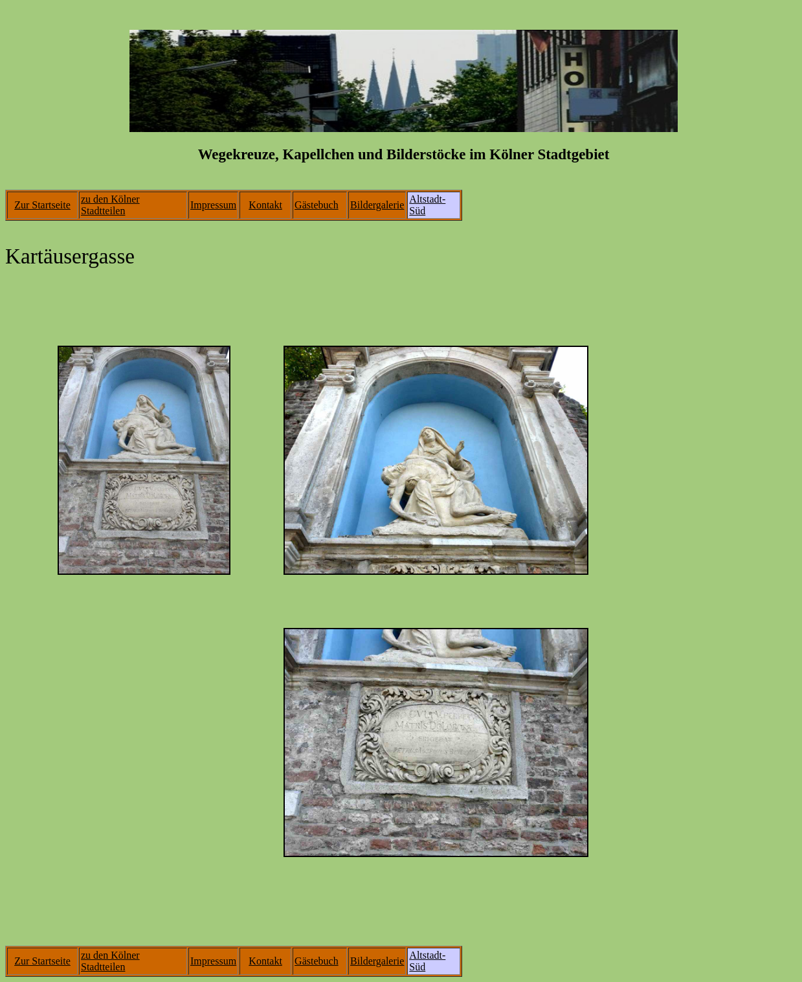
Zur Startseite (42, 204)
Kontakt (265, 204)
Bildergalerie (377, 204)
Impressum (213, 204)
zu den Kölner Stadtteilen (110, 205)
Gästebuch (317, 204)
